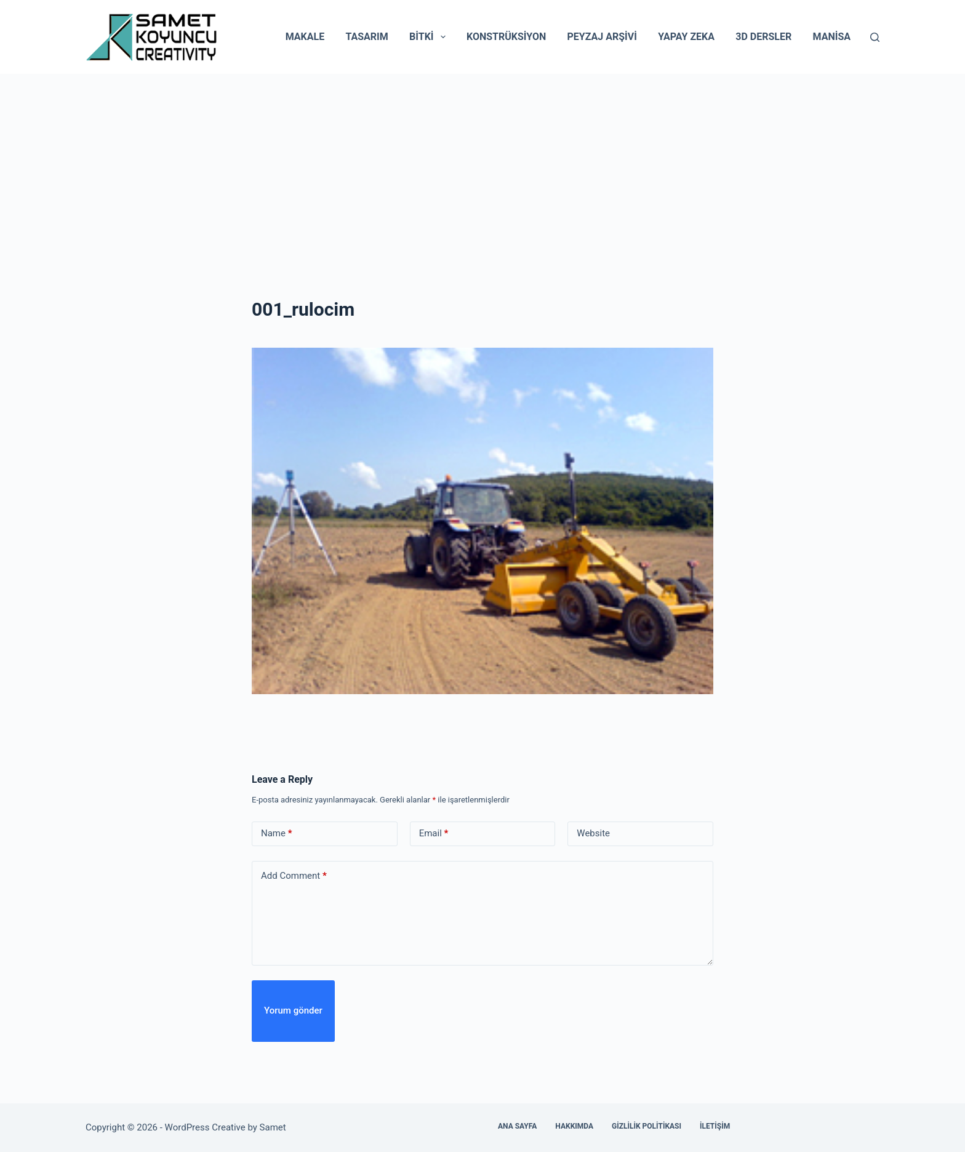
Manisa (832, 36)
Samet (274, 1127)
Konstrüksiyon (506, 36)
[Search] (874, 37)
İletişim (715, 1126)
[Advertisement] (482, 166)
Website (593, 833)
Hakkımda (574, 1126)
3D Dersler (763, 36)
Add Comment (294, 876)
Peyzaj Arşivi (602, 36)
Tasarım (366, 36)
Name (276, 833)
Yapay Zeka (686, 36)
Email (434, 833)
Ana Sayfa (517, 1126)
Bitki (429, 37)
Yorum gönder (293, 1010)
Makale (305, 36)
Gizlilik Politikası (646, 1126)
